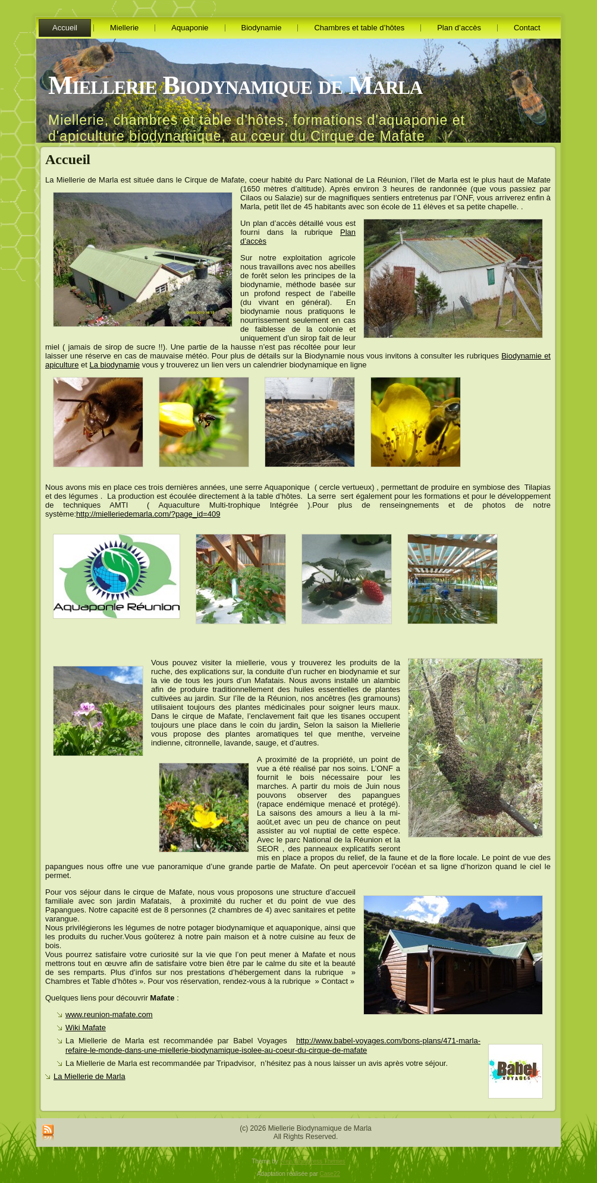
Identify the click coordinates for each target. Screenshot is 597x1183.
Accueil (67, 159)
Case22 (330, 1174)
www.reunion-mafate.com (109, 1014)
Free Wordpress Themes (312, 1161)
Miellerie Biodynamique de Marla (235, 85)
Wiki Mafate (85, 1027)
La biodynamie (114, 364)
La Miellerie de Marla (89, 1076)
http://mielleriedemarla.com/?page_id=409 (148, 513)
